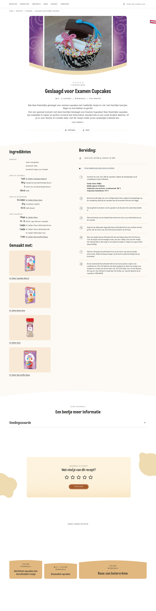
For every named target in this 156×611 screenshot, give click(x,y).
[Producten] (26, 4)
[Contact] (56, 4)
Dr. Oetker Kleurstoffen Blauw (37, 237)
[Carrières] (66, 4)
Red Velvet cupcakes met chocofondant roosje (25, 554)
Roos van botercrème (113, 554)
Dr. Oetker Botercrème (34, 200)
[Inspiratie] (38, 4)
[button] (78, 79)
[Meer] (47, 4)
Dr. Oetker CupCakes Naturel (36, 179)
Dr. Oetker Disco (32, 217)
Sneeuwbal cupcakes (60, 554)
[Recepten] (14, 4)
